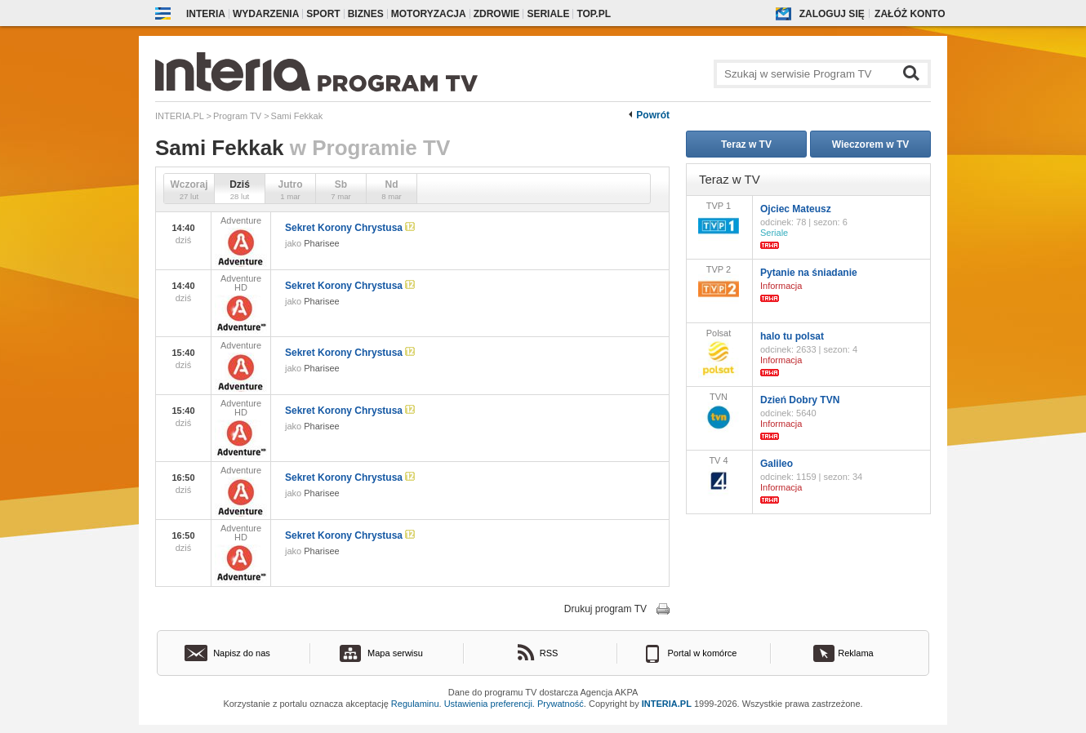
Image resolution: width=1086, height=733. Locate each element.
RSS (549, 653)
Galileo (776, 463)
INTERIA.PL (667, 704)
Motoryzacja (428, 14)
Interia (205, 14)
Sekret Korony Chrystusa (350, 227)
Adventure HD (241, 303)
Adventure (241, 241)
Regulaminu (415, 704)
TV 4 (718, 475)
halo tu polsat (792, 336)
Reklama (855, 653)
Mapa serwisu (395, 653)
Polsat (718, 353)
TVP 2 (718, 284)
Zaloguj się (832, 14)
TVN (718, 412)
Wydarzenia (266, 14)
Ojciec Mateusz (795, 209)
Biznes (366, 14)
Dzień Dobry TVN (799, 400)
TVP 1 (718, 221)
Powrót (653, 115)
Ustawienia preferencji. (489, 704)
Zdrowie (497, 14)
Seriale (548, 14)
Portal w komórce (702, 653)
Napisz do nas (241, 653)
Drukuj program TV (605, 609)
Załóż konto (910, 14)
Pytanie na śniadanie (808, 272)
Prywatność (560, 704)
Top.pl (593, 14)
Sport (323, 14)
